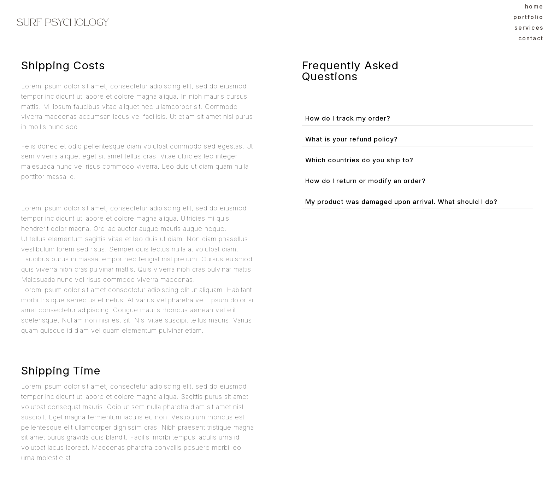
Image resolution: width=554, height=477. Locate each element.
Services (528, 27)
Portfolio (528, 17)
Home (534, 6)
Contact (530, 38)
